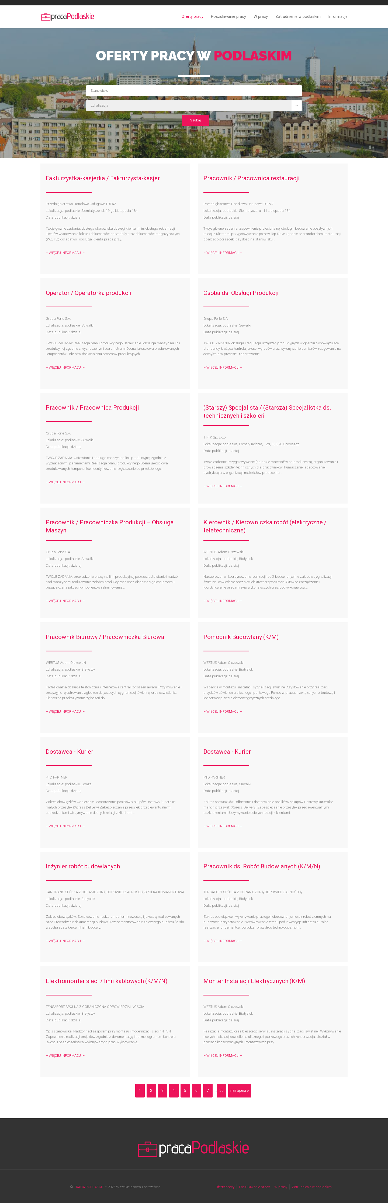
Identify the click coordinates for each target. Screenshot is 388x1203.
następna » (239, 1090)
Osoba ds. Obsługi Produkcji (241, 293)
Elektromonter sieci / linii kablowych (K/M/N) (107, 981)
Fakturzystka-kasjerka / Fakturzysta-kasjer (103, 178)
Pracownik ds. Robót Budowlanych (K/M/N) (261, 866)
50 (221, 1090)
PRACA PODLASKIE (89, 1187)
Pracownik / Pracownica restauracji (251, 178)
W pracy (261, 16)
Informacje (338, 16)
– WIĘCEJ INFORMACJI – (65, 253)
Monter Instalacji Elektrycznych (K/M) (254, 981)
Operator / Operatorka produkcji (88, 293)
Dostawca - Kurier (69, 751)
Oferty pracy (192, 16)
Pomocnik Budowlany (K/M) (241, 637)
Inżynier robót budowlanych (83, 866)
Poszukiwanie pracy (228, 16)
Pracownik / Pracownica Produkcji (92, 407)
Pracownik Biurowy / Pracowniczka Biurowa (105, 637)
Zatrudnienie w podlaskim (298, 16)
